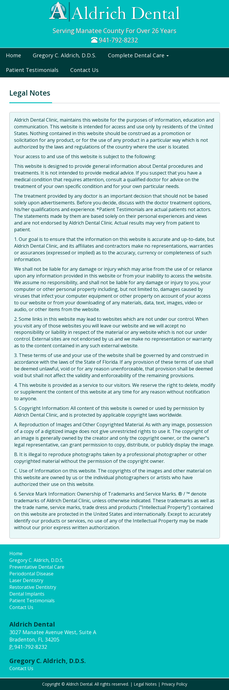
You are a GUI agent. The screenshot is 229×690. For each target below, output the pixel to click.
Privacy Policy (174, 684)
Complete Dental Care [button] (138, 55)
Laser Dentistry (26, 580)
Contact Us (84, 69)
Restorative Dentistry (32, 587)
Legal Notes (145, 684)
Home (13, 55)
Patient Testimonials (32, 69)
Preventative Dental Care (36, 567)
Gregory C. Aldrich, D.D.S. (64, 55)
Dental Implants (26, 594)
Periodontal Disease (31, 573)
